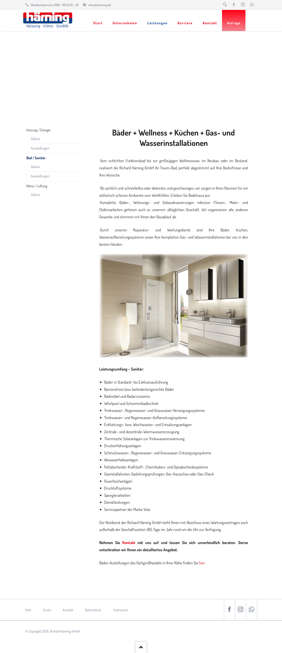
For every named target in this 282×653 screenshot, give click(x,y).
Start (28, 610)
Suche (47, 610)
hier (202, 562)
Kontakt (128, 542)
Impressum (120, 610)
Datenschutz (93, 610)
